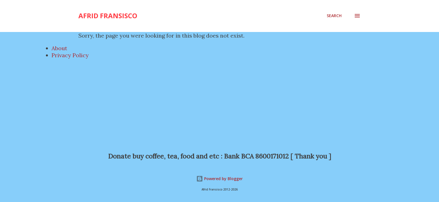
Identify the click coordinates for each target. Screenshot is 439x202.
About (59, 48)
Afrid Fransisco (107, 15)
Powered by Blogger (219, 178)
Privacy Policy (70, 55)
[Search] (334, 15)
